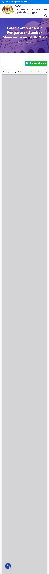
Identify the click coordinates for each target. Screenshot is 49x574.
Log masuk (8, 2)
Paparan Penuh (38, 63)
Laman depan (24, 42)
